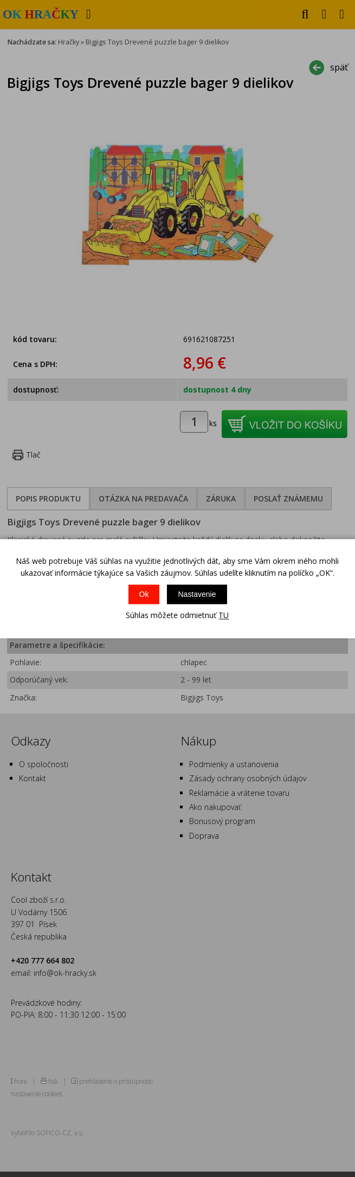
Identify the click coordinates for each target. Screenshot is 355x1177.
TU (223, 615)
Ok (144, 594)
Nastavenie (197, 594)
